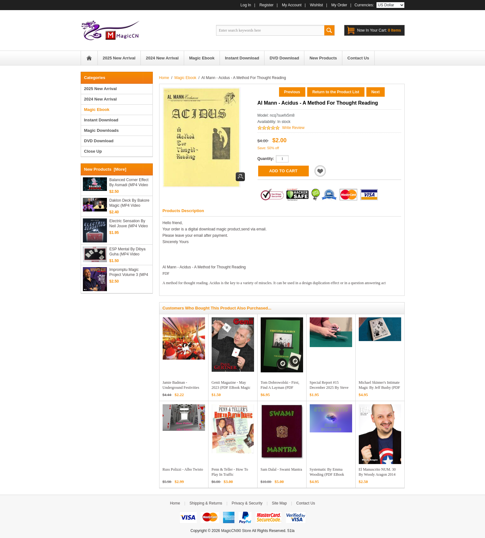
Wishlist (316, 5)
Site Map (279, 503)
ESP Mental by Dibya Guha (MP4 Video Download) (127, 252)
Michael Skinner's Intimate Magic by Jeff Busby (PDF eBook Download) (379, 387)
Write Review (293, 127)
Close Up (93, 151)
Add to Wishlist (320, 171)
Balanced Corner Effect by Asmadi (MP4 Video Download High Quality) (129, 182)
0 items (379, 30)
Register (266, 5)
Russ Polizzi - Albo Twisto (183, 469)
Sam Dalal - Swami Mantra (281, 469)
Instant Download (101, 120)
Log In (245, 5)
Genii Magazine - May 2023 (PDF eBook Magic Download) (231, 387)
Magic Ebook (185, 78)
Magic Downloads (101, 130)
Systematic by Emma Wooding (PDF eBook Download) (327, 474)
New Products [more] (105, 169)
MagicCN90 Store (236, 531)
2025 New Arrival (100, 88)
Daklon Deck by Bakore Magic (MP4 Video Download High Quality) (129, 203)
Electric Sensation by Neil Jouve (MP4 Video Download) (128, 224)
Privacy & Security (247, 503)
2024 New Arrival (100, 99)
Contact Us (305, 503)
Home (89, 58)
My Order (339, 5)
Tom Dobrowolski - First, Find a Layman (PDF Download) (280, 387)
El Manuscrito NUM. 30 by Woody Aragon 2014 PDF (377, 474)
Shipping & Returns (206, 503)
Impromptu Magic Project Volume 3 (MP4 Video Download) (128, 272)
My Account (292, 5)
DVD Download (99, 140)
